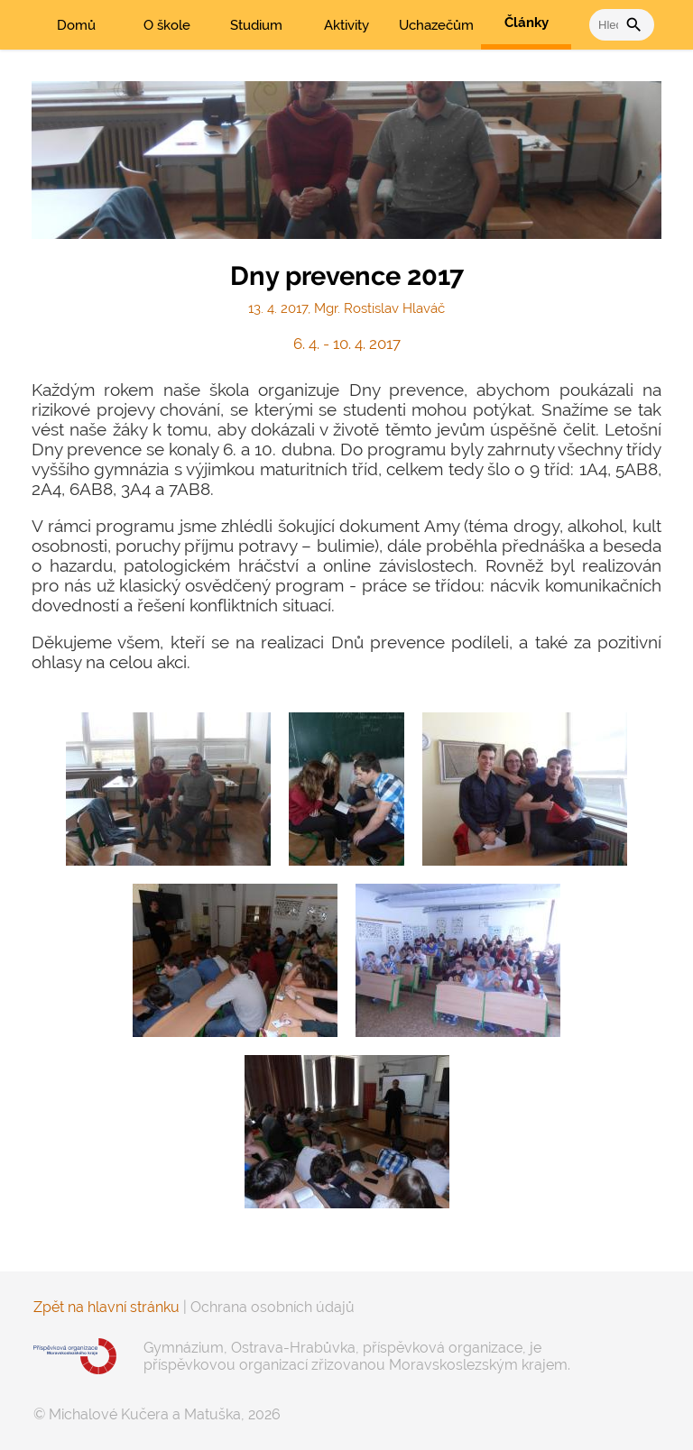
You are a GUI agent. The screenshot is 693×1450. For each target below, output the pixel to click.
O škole (166, 25)
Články (526, 22)
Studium (256, 25)
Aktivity (346, 25)
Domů (76, 25)
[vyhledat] (607, 25)
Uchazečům (436, 25)
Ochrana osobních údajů (272, 1307)
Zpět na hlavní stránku (106, 1307)
